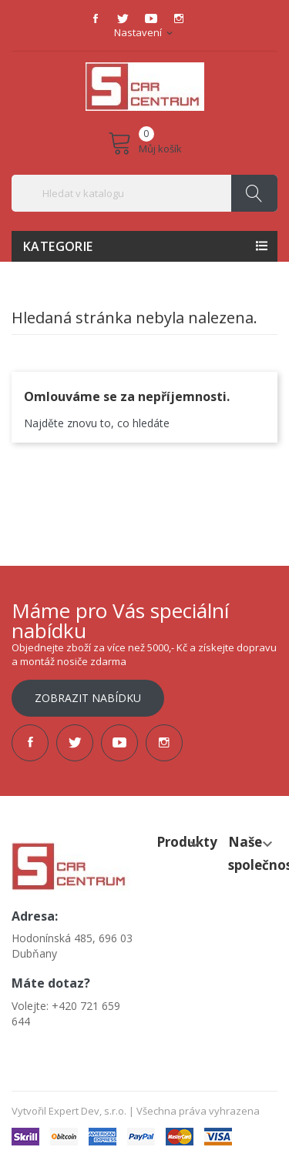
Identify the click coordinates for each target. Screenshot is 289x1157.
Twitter (123, 18)
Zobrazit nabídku (88, 698)
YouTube (151, 18)
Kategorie (58, 246)
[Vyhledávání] (144, 193)
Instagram (179, 18)
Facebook (95, 18)
